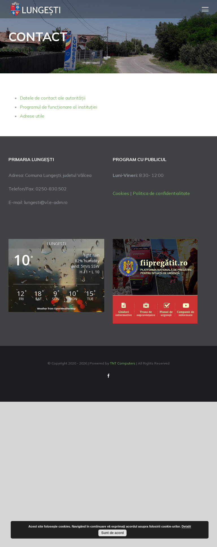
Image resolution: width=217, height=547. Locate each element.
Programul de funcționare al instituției (58, 107)
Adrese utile (32, 116)
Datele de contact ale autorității (52, 98)
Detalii (186, 526)
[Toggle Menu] (205, 9)
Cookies (121, 193)
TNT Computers (122, 363)
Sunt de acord (112, 533)
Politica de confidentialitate (161, 193)
